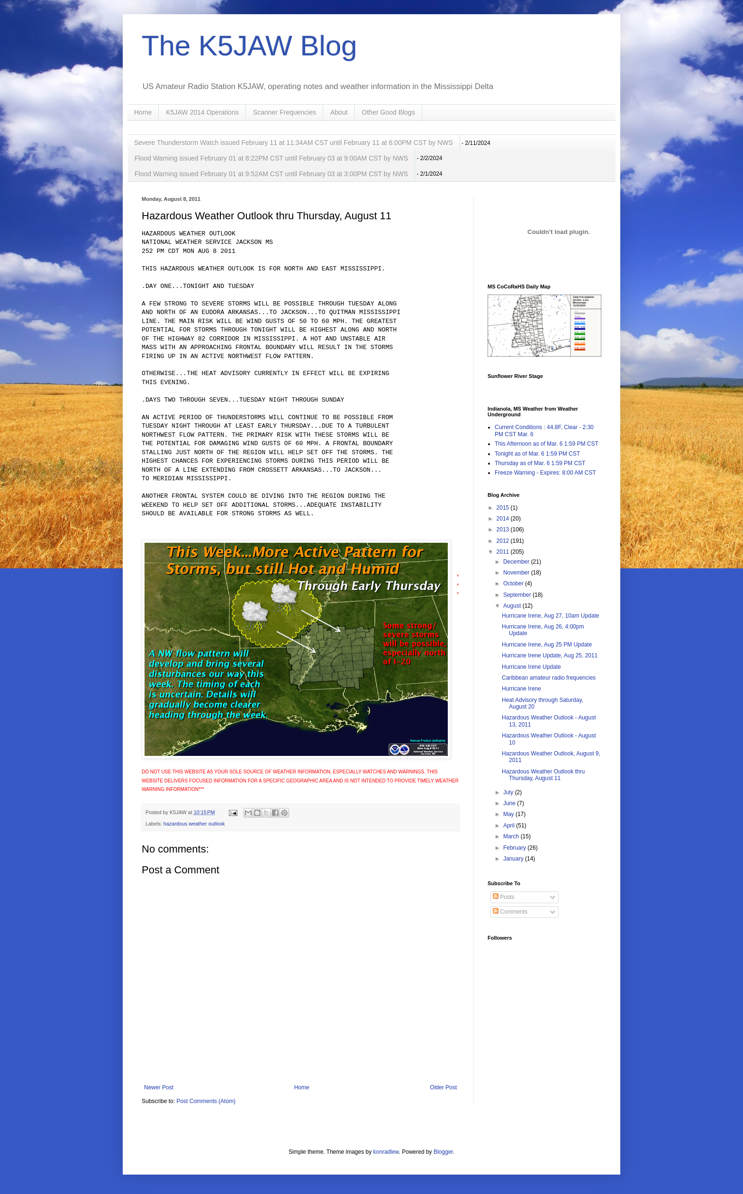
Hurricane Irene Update (531, 667)
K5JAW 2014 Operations (202, 112)
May (509, 814)
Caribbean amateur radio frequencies (549, 677)
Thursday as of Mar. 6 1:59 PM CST (540, 463)
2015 (504, 507)
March (512, 836)
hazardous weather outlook (194, 823)
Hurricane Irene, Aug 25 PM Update (547, 644)
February (515, 847)
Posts (503, 897)
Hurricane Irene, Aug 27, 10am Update (550, 615)
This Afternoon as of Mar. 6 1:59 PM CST (546, 443)
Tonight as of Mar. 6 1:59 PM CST (537, 453)
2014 (504, 518)
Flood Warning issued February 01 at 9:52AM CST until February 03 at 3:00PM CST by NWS (271, 174)
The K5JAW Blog (249, 46)
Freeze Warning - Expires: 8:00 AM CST (545, 472)
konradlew (386, 1152)
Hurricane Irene (521, 688)
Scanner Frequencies (284, 112)
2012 (504, 541)
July (509, 792)
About (339, 112)
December (517, 561)
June (510, 803)
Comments (510, 911)
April (509, 825)
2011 (504, 551)
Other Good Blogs (388, 112)
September (518, 595)
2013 (504, 529)
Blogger (443, 1152)
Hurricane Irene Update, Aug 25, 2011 (550, 655)
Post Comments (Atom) (206, 1101)
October (514, 583)
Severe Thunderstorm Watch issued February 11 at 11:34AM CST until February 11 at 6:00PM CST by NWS (293, 142)
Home (143, 112)
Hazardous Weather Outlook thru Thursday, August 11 (543, 774)
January (514, 858)
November (517, 572)
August (513, 605)
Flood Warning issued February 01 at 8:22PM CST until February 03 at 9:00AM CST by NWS (271, 158)
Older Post (443, 1087)
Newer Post (158, 1087)
